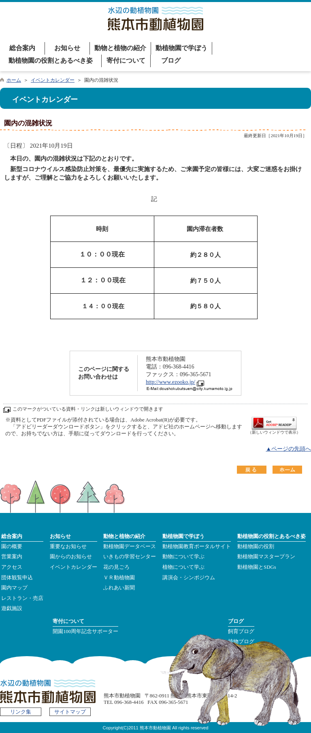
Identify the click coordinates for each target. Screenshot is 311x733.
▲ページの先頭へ (288, 449)
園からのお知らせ (71, 556)
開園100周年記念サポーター (85, 631)
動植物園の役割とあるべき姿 (51, 60)
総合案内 (22, 47)
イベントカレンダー (53, 80)
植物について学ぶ (183, 567)
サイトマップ (70, 712)
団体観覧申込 (17, 577)
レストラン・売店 (22, 598)
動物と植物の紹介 (120, 47)
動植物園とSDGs (256, 567)
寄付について (126, 60)
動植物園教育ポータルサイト (196, 546)
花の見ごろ (116, 567)
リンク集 (20, 712)
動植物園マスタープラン (266, 556)
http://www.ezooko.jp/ (170, 382)
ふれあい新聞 (119, 588)
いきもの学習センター (129, 556)
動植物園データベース (129, 546)
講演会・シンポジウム (188, 577)
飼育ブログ (241, 631)
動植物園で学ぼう (181, 47)
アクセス (11, 567)
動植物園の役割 (255, 546)
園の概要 (11, 546)
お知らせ (67, 47)
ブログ (171, 60)
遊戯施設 (11, 608)
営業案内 (11, 556)
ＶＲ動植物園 (119, 577)
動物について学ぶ (183, 556)
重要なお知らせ (68, 546)
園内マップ (14, 588)
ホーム (13, 80)
